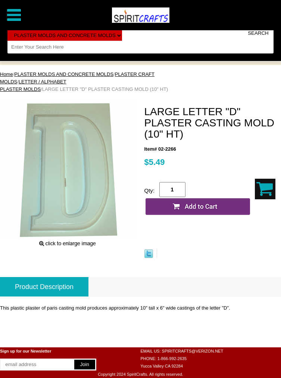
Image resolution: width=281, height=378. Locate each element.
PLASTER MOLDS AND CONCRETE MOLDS (63, 74)
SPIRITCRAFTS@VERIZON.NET (193, 351)
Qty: (149, 190)
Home (6, 74)
